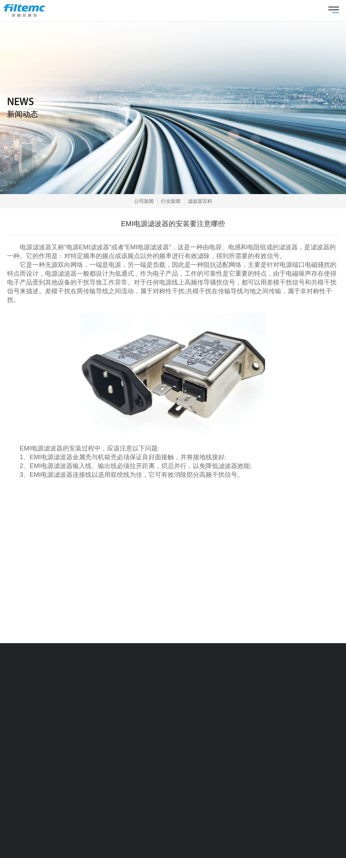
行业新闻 (171, 201)
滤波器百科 (200, 201)
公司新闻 (144, 201)
